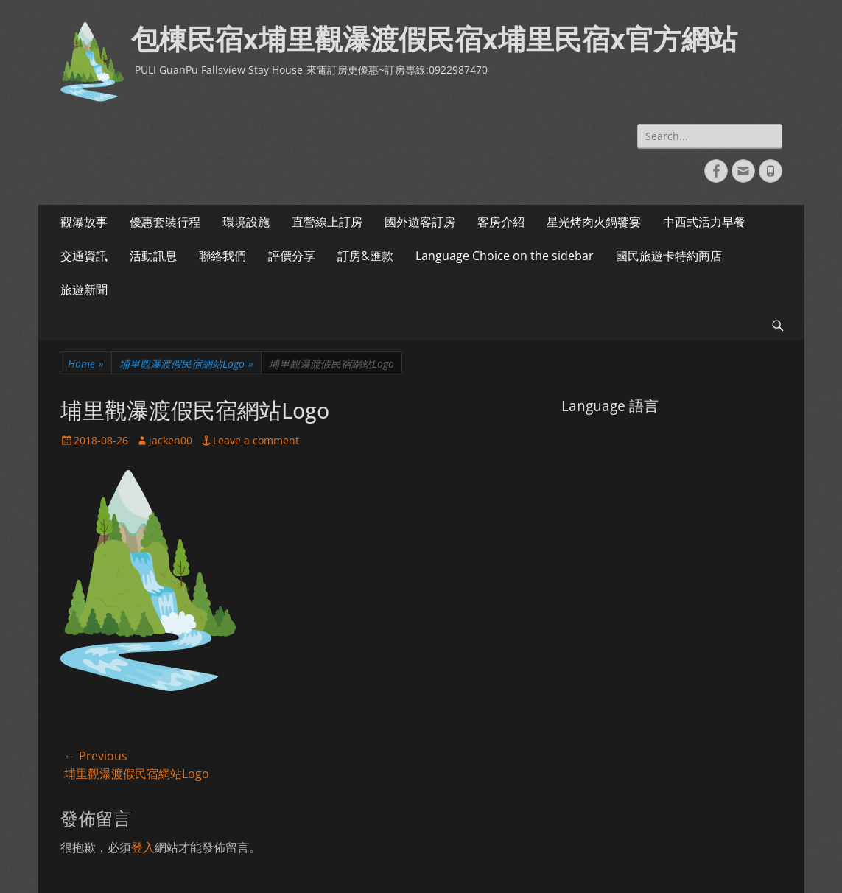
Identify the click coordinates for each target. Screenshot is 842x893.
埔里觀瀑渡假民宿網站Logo (186, 363)
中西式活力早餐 (704, 222)
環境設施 (246, 222)
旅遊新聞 (84, 289)
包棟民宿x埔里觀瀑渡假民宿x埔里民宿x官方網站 (434, 40)
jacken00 (170, 440)
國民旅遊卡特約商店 (669, 256)
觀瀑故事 (84, 222)
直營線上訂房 (327, 222)
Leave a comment (256, 440)
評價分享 (291, 256)
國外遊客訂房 (420, 222)
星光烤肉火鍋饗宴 (594, 222)
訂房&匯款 (365, 256)
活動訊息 (153, 256)
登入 (143, 847)
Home (86, 363)
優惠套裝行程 (165, 222)
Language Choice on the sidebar (504, 256)
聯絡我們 (222, 256)
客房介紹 (501, 222)
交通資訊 (84, 256)
